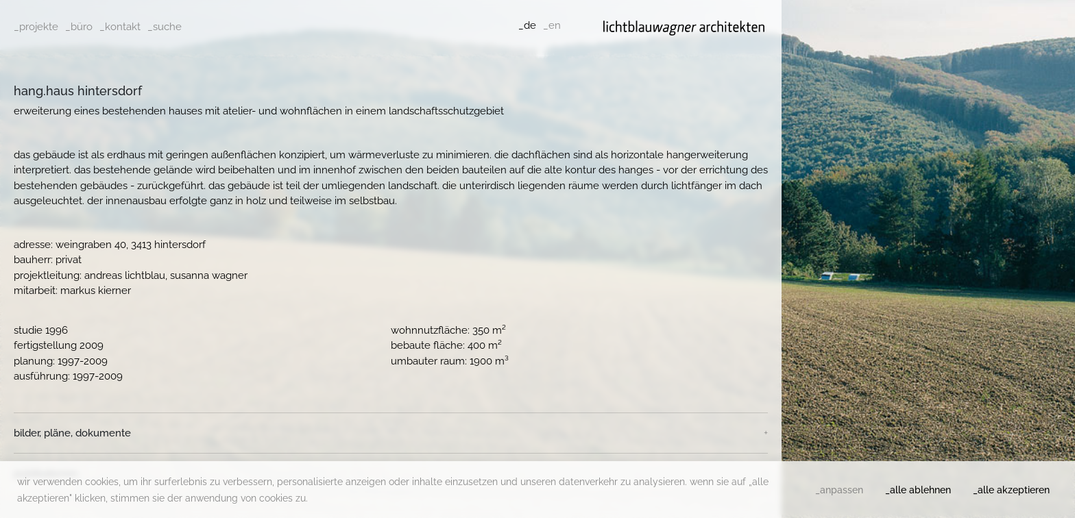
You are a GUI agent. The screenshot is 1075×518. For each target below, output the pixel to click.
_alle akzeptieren (1011, 489)
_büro (79, 27)
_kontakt (120, 27)
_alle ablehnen (918, 489)
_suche (164, 27)
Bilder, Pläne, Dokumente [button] (72, 433)
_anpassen (839, 489)
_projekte (36, 27)
